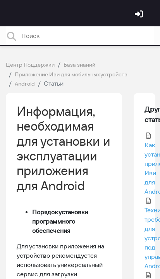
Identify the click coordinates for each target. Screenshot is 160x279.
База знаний (79, 65)
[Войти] (140, 14)
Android (25, 84)
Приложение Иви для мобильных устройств (71, 74)
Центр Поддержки (30, 65)
